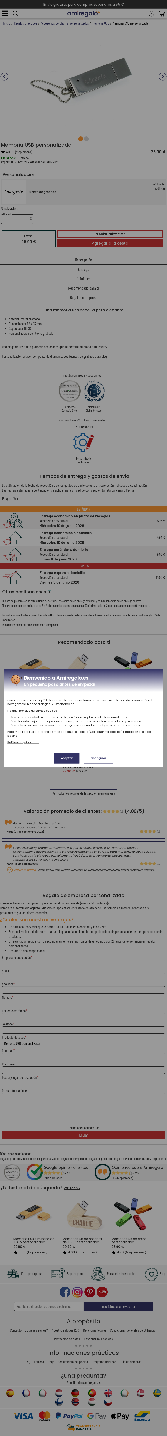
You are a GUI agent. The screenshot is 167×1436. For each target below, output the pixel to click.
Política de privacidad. (23, 742)
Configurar (98, 758)
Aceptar (67, 758)
